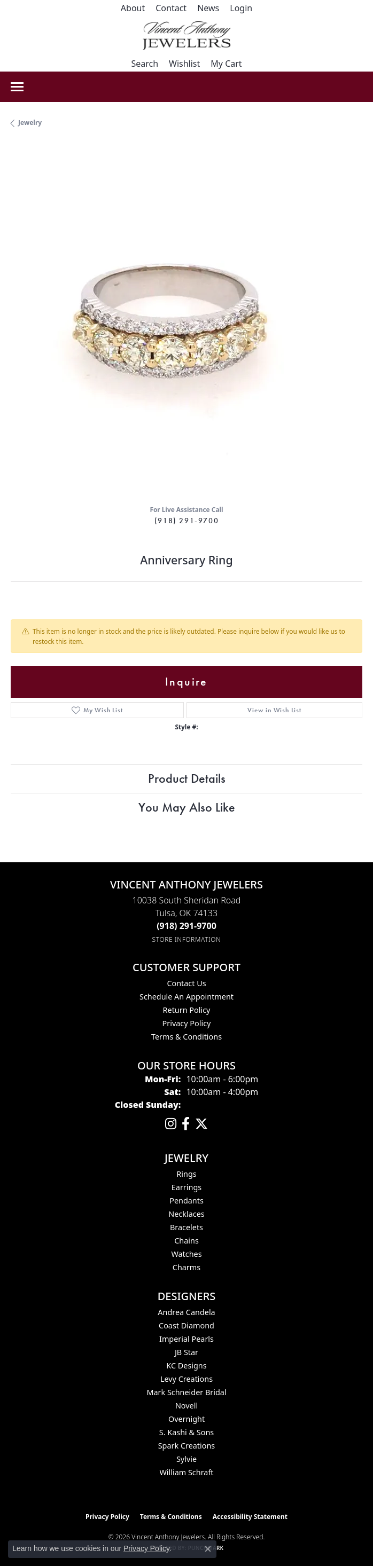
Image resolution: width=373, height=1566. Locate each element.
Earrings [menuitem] (186, 1187)
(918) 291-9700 (186, 520)
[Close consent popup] (208, 1549)
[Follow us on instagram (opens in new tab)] (170, 1124)
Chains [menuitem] (186, 1241)
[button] (241, 8)
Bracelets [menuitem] (186, 1227)
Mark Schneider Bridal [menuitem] (186, 1392)
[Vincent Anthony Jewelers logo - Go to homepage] (187, 36)
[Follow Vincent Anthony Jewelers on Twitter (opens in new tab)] (201, 1124)
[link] (133, 8)
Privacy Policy (186, 1023)
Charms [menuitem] (186, 1267)
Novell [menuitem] (186, 1405)
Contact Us (186, 983)
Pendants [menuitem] (186, 1200)
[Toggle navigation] (17, 87)
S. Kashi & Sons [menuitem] (186, 1432)
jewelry (30, 122)
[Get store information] (186, 939)
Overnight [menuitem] (186, 1419)
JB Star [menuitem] (186, 1352)
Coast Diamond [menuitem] (186, 1325)
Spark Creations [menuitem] (186, 1446)
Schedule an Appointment (186, 996)
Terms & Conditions (186, 1037)
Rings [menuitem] (186, 1174)
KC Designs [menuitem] (186, 1365)
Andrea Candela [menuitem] (186, 1312)
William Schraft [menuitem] (186, 1472)
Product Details (187, 778)
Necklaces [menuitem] (186, 1214)
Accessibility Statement (250, 1516)
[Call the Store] (186, 926)
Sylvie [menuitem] (186, 1459)
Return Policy (187, 1010)
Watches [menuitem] (186, 1254)
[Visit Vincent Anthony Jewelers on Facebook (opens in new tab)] (186, 1124)
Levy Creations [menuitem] (186, 1379)
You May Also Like (186, 807)
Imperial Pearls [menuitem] (186, 1339)
